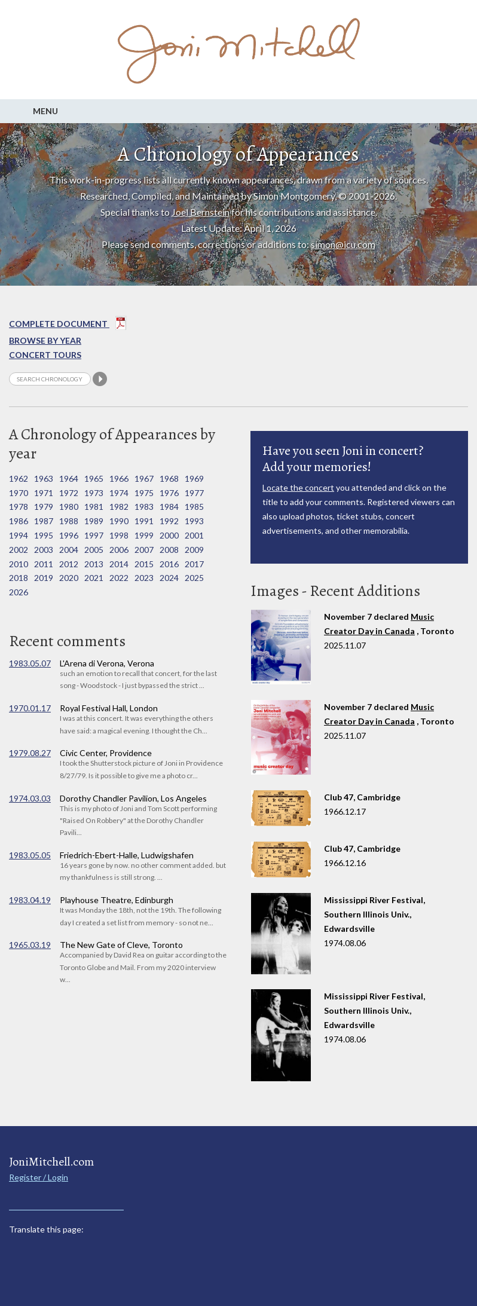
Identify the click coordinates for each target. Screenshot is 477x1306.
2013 (93, 564)
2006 (119, 550)
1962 (18, 478)
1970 (18, 493)
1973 (93, 493)
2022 (119, 578)
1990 (119, 521)
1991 (144, 521)
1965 (93, 478)
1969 (194, 478)
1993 (194, 521)
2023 (144, 578)
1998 (119, 535)
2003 (43, 550)
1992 (169, 521)
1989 (93, 521)
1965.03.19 (30, 945)
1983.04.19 (30, 900)
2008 (169, 550)
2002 (18, 550)
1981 (93, 506)
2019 (43, 578)
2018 (18, 578)
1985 (194, 506)
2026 (18, 592)
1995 (43, 535)
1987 (43, 521)
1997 (93, 535)
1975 (144, 493)
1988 (68, 521)
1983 (144, 506)
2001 (194, 535)
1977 (194, 493)
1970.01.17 (30, 708)
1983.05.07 (30, 663)
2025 (194, 578)
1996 (68, 535)
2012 (68, 564)
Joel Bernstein (201, 212)
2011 (43, 564)
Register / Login (38, 1177)
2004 (68, 550)
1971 (43, 493)
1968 (169, 478)
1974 (119, 493)
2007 (144, 550)
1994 (18, 535)
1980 (68, 506)
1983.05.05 (30, 855)
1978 (18, 506)
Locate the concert (298, 487)
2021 (93, 578)
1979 (43, 506)
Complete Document (68, 325)
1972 (68, 493)
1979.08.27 (30, 753)
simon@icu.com (343, 244)
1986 (18, 521)
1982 (119, 506)
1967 (144, 478)
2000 (169, 535)
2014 (119, 564)
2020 (68, 578)
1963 (43, 478)
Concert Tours (45, 355)
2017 (194, 564)
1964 (68, 478)
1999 (144, 535)
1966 (119, 478)
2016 (169, 564)
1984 (169, 506)
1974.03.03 (30, 798)
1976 (169, 493)
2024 (169, 578)
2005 (93, 550)
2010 (18, 564)
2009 (194, 550)
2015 (144, 564)
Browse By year (45, 340)
